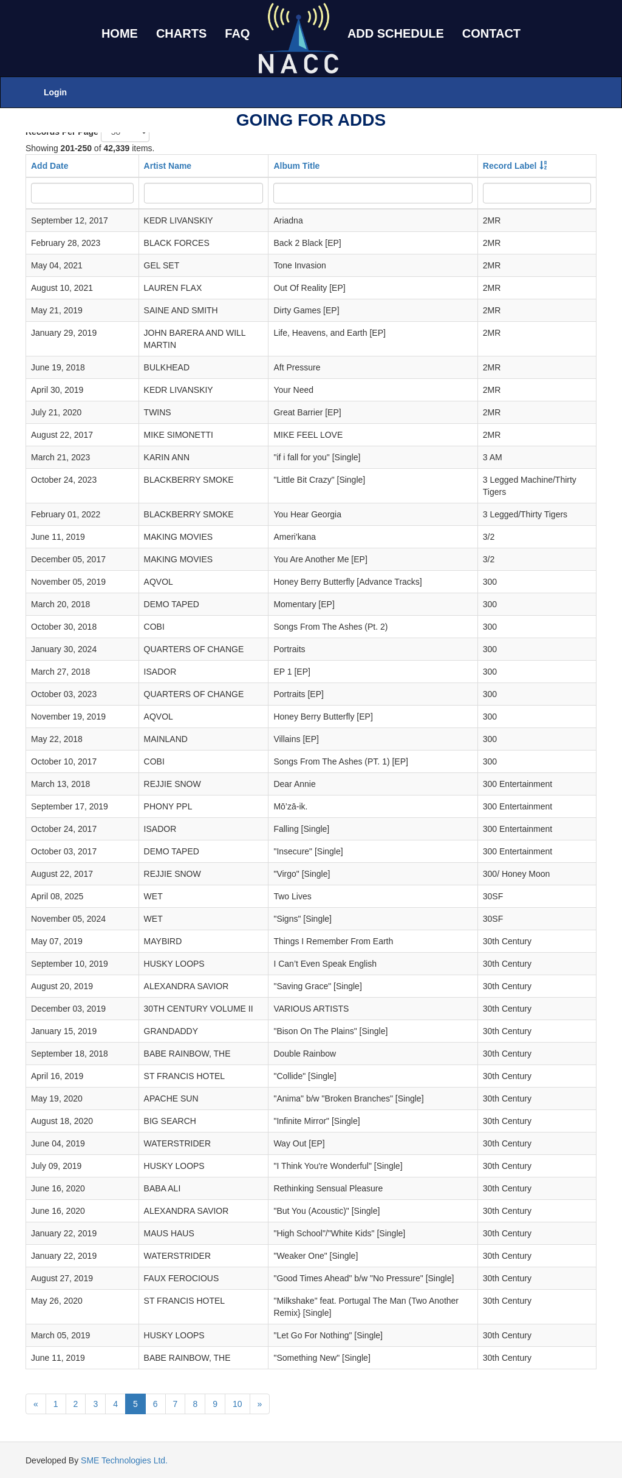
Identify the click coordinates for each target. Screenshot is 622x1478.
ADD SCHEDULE (395, 33)
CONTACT (491, 33)
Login (55, 92)
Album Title (296, 166)
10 (237, 1404)
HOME (119, 33)
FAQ (237, 33)
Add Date (49, 166)
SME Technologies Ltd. (124, 1460)
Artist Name (168, 166)
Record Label (510, 166)
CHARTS (181, 33)
